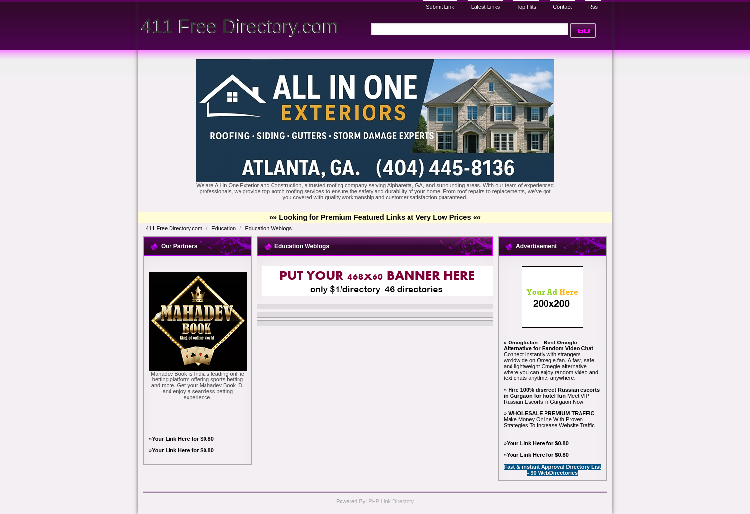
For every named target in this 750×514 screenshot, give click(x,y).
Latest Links (485, 7)
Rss (593, 7)
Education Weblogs (268, 228)
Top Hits (526, 7)
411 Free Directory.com (239, 25)
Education (224, 228)
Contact (562, 7)
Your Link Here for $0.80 (183, 439)
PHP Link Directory (391, 501)
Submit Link (440, 7)
